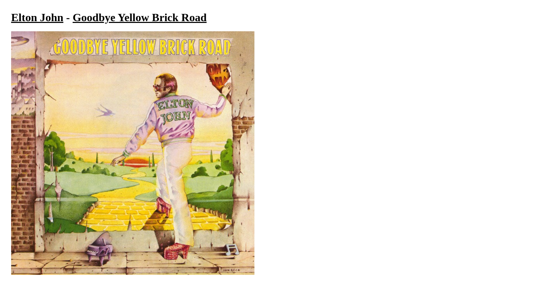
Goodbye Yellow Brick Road (140, 17)
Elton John (37, 17)
